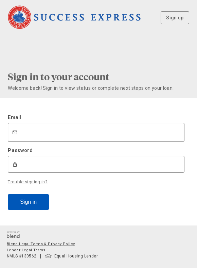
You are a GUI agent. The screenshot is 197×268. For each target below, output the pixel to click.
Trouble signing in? (28, 181)
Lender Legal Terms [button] (26, 250)
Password (20, 150)
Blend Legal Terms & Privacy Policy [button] (41, 244)
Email (14, 117)
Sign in (28, 202)
